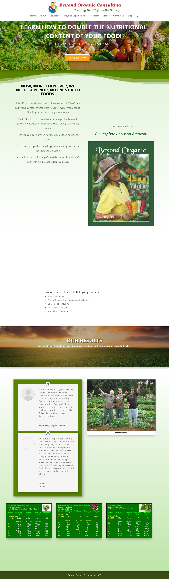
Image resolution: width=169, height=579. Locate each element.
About (43, 16)
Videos (106, 16)
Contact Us (118, 16)
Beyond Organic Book (75, 16)
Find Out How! (82, 58)
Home (33, 16)
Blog (130, 16)
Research (94, 16)
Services (54, 16)
